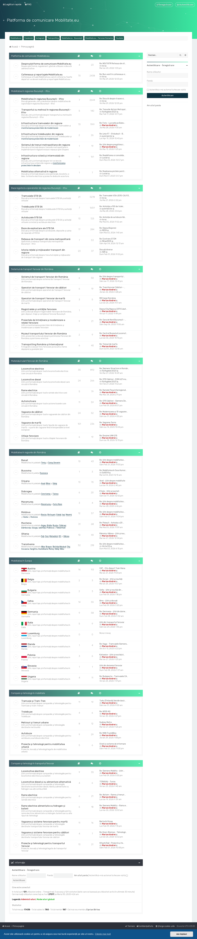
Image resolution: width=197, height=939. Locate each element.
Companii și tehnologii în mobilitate (28, 693)
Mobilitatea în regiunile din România (28, 452)
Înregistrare (33, 870)
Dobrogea (26, 491)
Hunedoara (43, 549)
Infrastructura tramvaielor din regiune (41, 123)
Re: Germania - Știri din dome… (112, 611)
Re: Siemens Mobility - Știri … (112, 771)
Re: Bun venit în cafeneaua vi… (112, 74)
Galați (58, 515)
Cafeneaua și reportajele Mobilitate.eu (42, 74)
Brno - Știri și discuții (108, 601)
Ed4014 (105, 473)
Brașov (49, 547)
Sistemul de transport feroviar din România (32, 269)
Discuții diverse (106, 249)
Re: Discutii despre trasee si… (112, 99)
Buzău (55, 525)
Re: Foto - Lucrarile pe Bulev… (112, 123)
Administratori (28, 899)
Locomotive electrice (32, 368)
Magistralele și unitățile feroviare (39, 309)
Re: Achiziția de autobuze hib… (112, 217)
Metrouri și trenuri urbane (35, 722)
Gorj (47, 536)
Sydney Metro (105, 722)
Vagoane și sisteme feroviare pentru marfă (44, 821)
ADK (104, 252)
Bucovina (26, 470)
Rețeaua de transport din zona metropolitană (45, 239)
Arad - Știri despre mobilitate (112, 481)
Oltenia (25, 533)
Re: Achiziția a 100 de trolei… (111, 206)
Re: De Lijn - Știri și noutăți (110, 579)
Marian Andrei (109, 125)
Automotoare (28, 401)
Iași (63, 515)
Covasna (25, 549)
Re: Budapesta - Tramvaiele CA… (113, 676)
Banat (24, 460)
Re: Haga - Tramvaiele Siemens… (113, 644)
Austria (31, 568)
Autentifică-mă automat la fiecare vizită (108, 875)
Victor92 (106, 546)
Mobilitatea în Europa (21, 560)
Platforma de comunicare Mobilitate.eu (30, 56)
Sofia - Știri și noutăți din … (111, 590)
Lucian (105, 158)
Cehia (30, 601)
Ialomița (42, 528)
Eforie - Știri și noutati (109, 491)
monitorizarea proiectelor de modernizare (39, 128)
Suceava (44, 473)
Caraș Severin (54, 463)
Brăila (49, 525)
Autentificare (18, 870)
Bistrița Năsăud (59, 547)
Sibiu (62, 549)
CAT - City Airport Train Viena (112, 568)
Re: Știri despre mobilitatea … (112, 460)
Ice (103, 66)
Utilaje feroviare (30, 435)
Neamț (69, 515)
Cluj (68, 547)
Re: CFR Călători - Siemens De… (113, 401)
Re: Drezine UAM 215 (108, 435)
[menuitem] (28, 4)
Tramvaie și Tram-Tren (33, 701)
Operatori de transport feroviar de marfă (43, 298)
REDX (104, 230)
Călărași (62, 525)
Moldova (25, 512)
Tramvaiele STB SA (31, 195)
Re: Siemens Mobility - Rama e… (113, 805)
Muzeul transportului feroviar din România (44, 333)
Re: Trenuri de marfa (108, 344)
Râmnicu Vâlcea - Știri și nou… (112, 533)
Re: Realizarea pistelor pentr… (112, 171)
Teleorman (61, 528)
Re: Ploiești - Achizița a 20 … (111, 523)
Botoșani (51, 515)
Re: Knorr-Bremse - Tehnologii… (113, 832)
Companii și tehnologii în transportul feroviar (32, 763)
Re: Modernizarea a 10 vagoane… (113, 412)
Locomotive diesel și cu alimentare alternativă (46, 781)
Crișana (25, 481)
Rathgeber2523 (109, 112)
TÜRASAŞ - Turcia (107, 781)
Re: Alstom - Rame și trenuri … (112, 795)
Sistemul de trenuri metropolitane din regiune (45, 144)
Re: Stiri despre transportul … (112, 276)
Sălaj (55, 483)
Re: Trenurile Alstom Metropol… (113, 109)
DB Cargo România (107, 298)
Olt (60, 536)
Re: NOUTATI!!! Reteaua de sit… (112, 63)
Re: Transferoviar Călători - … (112, 287)
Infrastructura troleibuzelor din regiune (42, 134)
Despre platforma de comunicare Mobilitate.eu (46, 63)
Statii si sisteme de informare (112, 744)
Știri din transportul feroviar (111, 622)
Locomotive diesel (31, 379)
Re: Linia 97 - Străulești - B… (111, 134)
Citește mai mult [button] (103, 934)
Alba (43, 547)
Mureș (51, 549)
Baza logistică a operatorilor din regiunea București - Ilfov (39, 188)
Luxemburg (33, 633)
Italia (30, 622)
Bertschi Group (106, 821)
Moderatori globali (46, 899)
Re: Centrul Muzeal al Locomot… (113, 333)
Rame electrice (29, 390)
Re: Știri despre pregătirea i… (111, 144)
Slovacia (32, 665)
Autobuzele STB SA (31, 217)
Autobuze (26, 733)
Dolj (42, 536)
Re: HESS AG (104, 711)
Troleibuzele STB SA (32, 206)
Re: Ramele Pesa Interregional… (113, 390)
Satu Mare (57, 504)
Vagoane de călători (32, 412)
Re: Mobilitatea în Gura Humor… (113, 470)
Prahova (50, 528)
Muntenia (26, 523)
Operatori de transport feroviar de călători (43, 287)
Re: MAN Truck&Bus (107, 733)
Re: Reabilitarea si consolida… (112, 155)
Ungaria (31, 676)
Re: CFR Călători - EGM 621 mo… (113, 379)
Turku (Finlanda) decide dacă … (112, 701)
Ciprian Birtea (93, 910)
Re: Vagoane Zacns (107, 422)
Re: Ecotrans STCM (107, 239)
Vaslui (25, 517)
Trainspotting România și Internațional (42, 344)
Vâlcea (66, 536)
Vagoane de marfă (31, 422)
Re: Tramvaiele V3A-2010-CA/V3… (114, 195)
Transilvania (27, 544)
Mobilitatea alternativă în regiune (39, 171)
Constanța (46, 494)
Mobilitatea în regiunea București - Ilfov (30, 91)
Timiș (43, 463)
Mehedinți (53, 536)
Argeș (43, 525)
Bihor (48, 483)
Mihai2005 (106, 241)
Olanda (31, 644)
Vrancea (34, 517)
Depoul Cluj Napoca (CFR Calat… (113, 309)
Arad (43, 483)
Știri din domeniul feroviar (110, 665)
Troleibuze (26, 711)
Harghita (33, 549)
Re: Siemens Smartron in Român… (114, 368)
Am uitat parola (81, 875)
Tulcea (55, 494)
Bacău (44, 515)
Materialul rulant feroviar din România (29, 361)
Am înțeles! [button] (181, 934)
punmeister (107, 136)
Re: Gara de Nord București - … (112, 320)
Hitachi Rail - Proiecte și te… (111, 843)
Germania (32, 611)
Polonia (31, 655)
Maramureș (27, 501)
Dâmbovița (26, 528)
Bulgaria (31, 590)
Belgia (30, 579)
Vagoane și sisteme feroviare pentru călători (45, 832)
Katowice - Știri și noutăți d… (112, 655)
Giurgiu (35, 528)
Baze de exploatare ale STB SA (37, 228)
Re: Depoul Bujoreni (107, 228)
